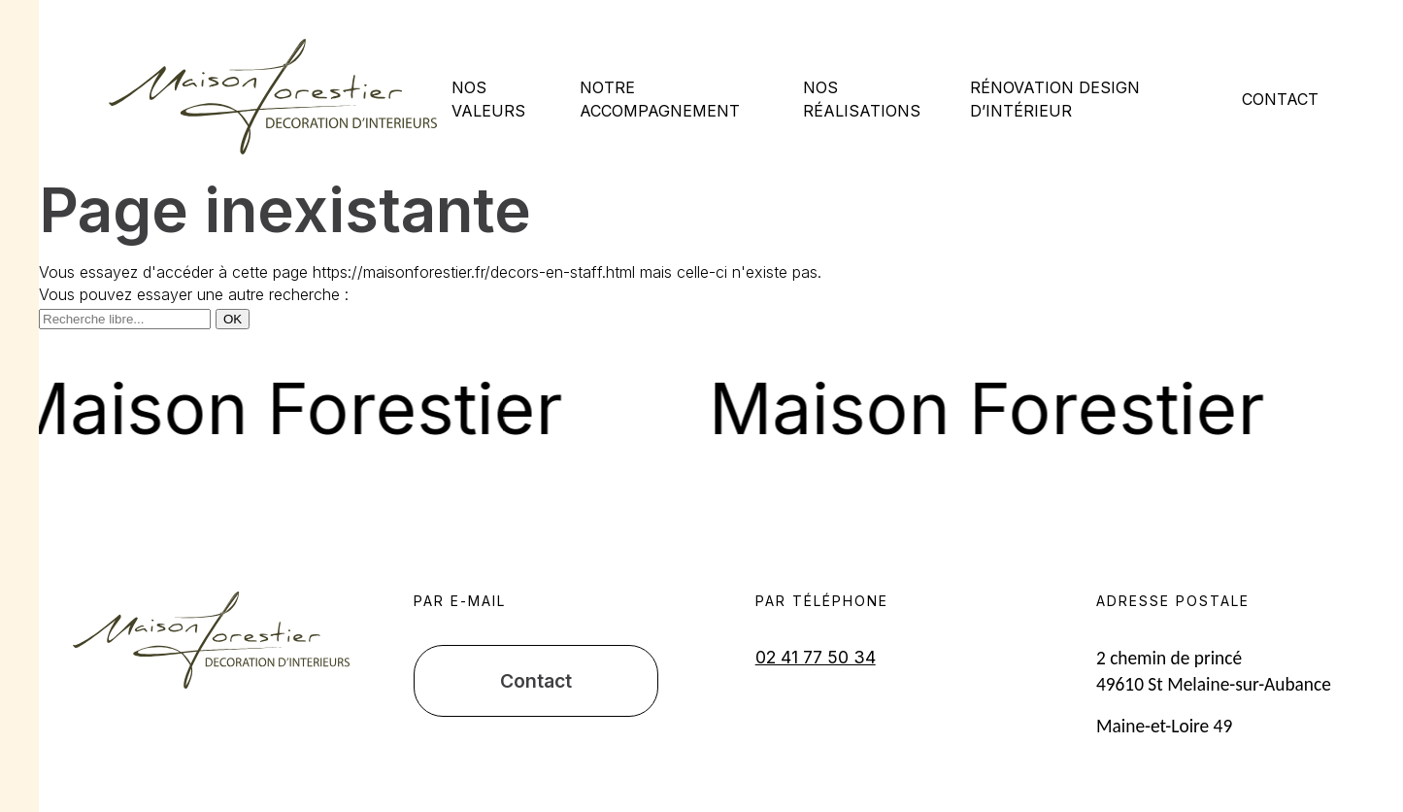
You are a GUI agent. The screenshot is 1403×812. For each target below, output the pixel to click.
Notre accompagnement (660, 98)
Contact (1280, 99)
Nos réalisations (861, 98)
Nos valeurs (488, 98)
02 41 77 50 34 (815, 657)
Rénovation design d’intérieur (1055, 98)
